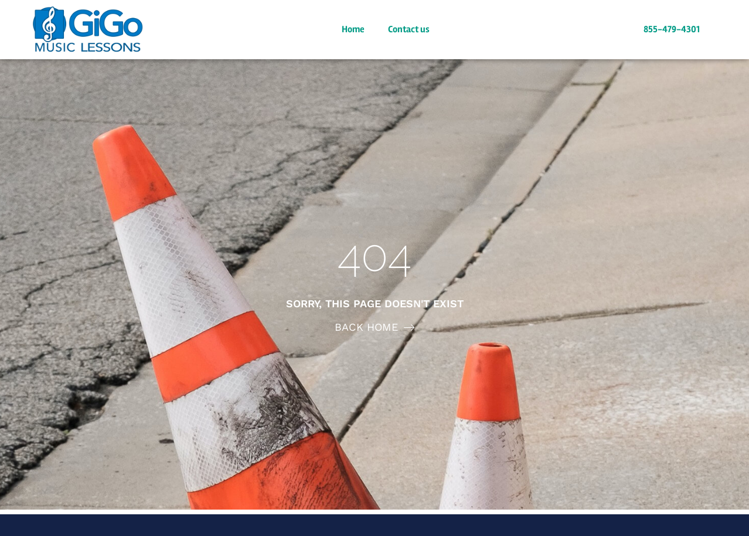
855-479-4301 (672, 29)
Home (353, 29)
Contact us (409, 29)
